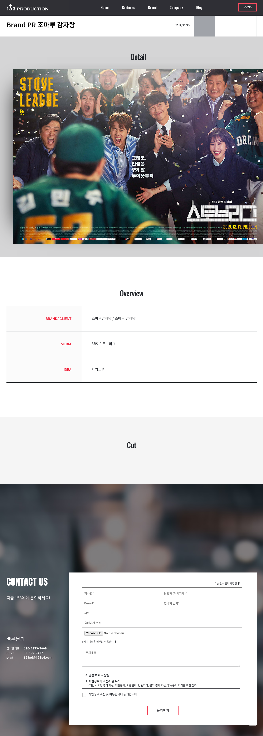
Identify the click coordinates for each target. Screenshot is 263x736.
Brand (153, 7)
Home (105, 7)
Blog (200, 7)
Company (177, 7)
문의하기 (163, 717)
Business (129, 7)
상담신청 (247, 7)
